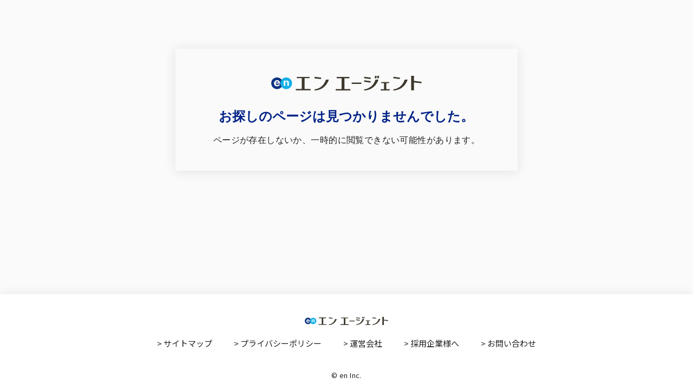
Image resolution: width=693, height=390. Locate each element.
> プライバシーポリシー (278, 343)
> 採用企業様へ (431, 343)
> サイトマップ (184, 343)
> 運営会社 (362, 343)
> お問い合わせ (508, 343)
